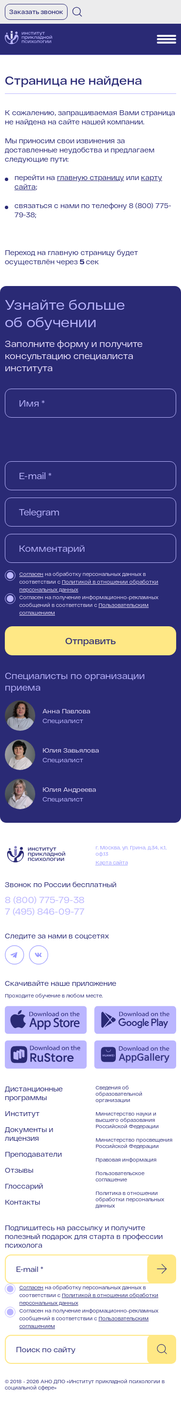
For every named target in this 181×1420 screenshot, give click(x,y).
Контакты (22, 1202)
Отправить (90, 640)
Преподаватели (33, 1154)
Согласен (31, 574)
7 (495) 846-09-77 (44, 911)
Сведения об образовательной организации (119, 1094)
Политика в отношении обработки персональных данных (130, 1199)
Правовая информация (126, 1160)
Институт (22, 1113)
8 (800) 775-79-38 (44, 899)
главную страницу (90, 177)
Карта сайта (112, 862)
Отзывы (19, 1170)
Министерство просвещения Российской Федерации (134, 1143)
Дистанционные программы (34, 1093)
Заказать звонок (36, 11)
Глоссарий (24, 1186)
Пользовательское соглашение (120, 1176)
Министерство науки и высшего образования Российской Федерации (127, 1120)
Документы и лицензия (29, 1133)
